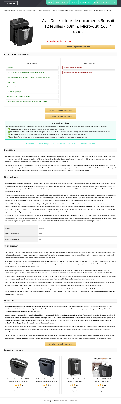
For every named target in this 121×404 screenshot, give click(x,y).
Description (30, 144)
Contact (56, 401)
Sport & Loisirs (105, 2)
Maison (96, 2)
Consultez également (87, 144)
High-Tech (74, 2)
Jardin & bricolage (85, 2)
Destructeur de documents (25, 10)
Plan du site (63, 401)
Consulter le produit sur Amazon (78, 47)
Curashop (7, 10)
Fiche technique (43, 144)
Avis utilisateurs (59, 144)
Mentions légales (48, 401)
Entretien (65, 2)
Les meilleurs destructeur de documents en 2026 (49, 10)
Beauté (50, 2)
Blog (114, 2)
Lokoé (76, 401)
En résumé (72, 144)
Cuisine (57, 2)
